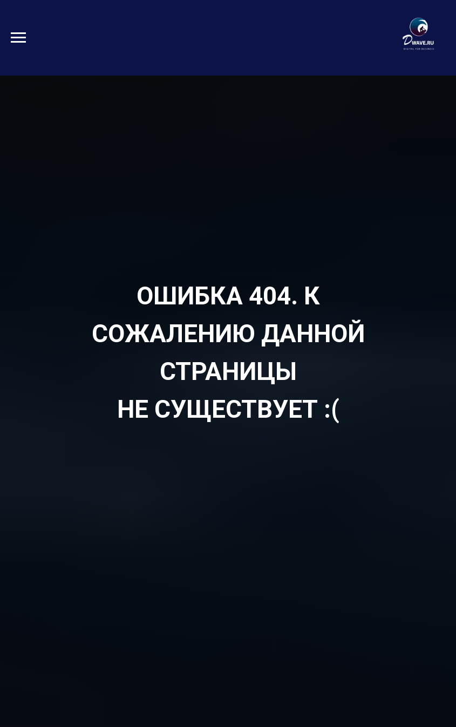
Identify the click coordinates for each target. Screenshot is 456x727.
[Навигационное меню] (18, 37)
